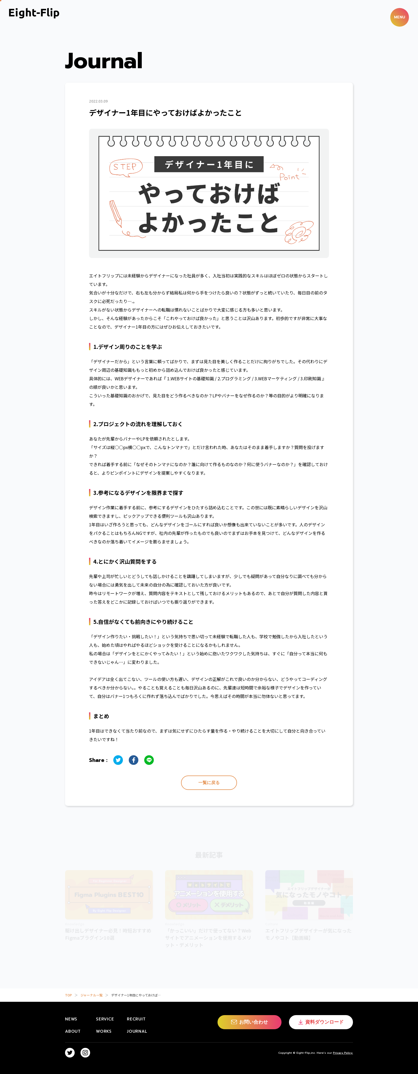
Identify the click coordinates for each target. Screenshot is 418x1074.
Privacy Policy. (343, 1053)
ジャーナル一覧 (92, 995)
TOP (68, 995)
